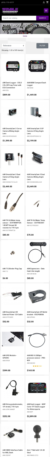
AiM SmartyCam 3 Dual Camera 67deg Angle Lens (11, 177)
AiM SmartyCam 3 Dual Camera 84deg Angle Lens (36, 177)
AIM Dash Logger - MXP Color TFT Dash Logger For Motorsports (36, 406)
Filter (42, 46)
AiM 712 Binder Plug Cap (12, 269)
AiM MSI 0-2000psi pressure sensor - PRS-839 (36, 358)
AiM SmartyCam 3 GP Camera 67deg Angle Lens (35, 131)
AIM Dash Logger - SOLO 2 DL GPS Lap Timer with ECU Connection (12, 85)
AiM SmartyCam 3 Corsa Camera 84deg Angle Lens (12, 131)
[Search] (25, 18)
